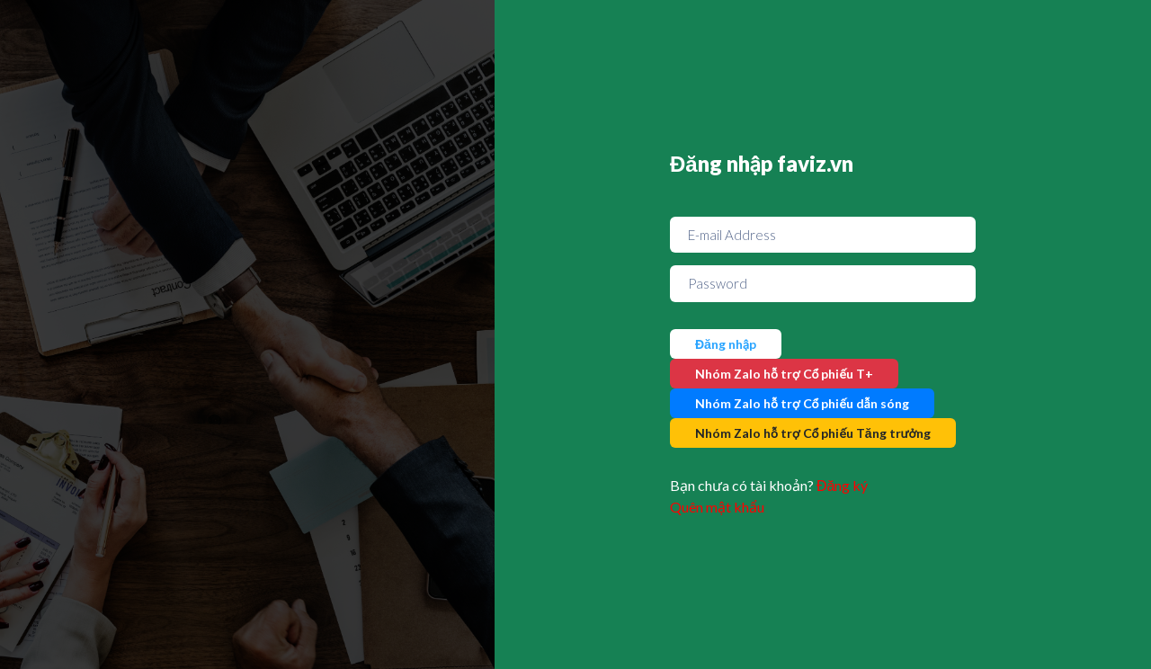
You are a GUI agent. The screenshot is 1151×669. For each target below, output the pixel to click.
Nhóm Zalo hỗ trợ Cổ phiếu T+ (784, 373)
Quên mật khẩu (717, 506)
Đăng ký (842, 485)
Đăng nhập (725, 344)
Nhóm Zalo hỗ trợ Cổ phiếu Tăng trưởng (813, 433)
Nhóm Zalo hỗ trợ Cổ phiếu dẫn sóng (802, 403)
